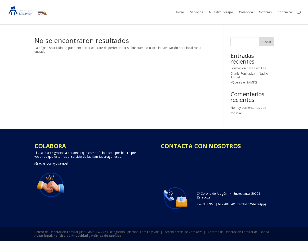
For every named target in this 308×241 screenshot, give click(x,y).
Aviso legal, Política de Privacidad (61, 235)
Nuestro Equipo (221, 12)
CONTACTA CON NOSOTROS (201, 146)
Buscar (266, 42)
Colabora (246, 12)
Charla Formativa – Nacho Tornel (249, 75)
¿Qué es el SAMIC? (243, 82)
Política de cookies (106, 235)
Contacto (284, 12)
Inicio (180, 12)
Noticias (265, 12)
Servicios (196, 12)
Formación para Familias (248, 68)
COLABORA (50, 146)
